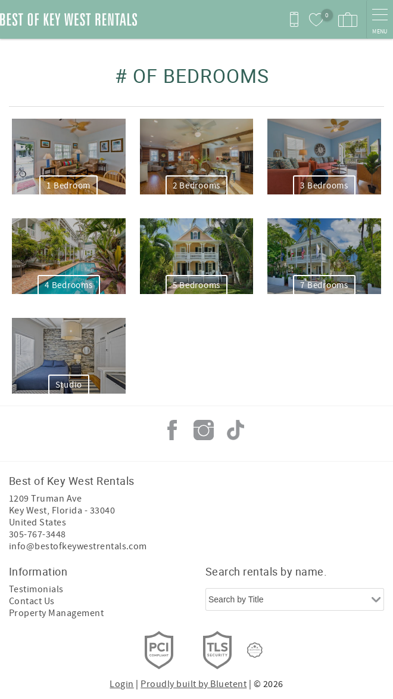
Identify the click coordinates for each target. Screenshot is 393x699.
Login (121, 684)
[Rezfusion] (255, 650)
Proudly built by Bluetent (194, 684)
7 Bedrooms (324, 285)
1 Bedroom (68, 185)
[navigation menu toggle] (379, 19)
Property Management (56, 613)
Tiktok (235, 430)
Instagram (204, 430)
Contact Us (32, 601)
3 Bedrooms (324, 185)
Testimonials (36, 589)
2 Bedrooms (197, 185)
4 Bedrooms (69, 285)
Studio (69, 385)
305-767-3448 (37, 534)
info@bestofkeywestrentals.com (78, 546)
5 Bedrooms (197, 285)
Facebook (172, 430)
